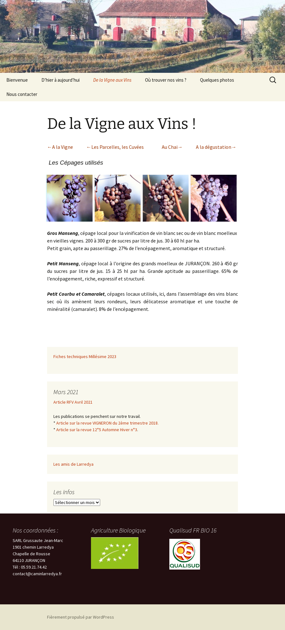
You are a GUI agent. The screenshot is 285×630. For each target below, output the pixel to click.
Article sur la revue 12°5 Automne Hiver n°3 (96, 429)
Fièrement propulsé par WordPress (80, 617)
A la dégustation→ (216, 147)
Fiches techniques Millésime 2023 (84, 356)
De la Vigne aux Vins (112, 80)
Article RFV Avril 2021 (73, 402)
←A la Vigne (60, 147)
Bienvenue (17, 80)
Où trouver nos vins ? (165, 80)
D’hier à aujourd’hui (60, 80)
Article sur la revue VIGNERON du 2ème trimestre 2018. (107, 423)
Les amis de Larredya (73, 464)
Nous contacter (21, 94)
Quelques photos (217, 80)
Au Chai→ (172, 147)
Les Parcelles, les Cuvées (117, 147)
